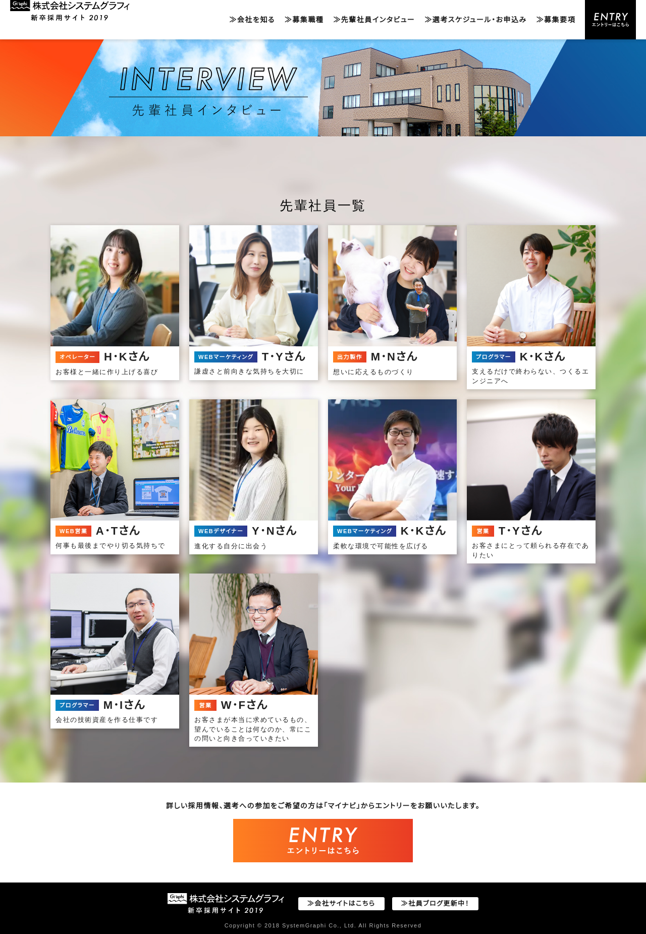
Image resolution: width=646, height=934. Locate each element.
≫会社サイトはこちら (341, 903)
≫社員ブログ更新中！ (435, 903)
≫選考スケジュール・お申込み (475, 20)
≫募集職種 (304, 20)
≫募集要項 (556, 20)
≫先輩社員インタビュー (374, 20)
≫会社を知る (252, 20)
